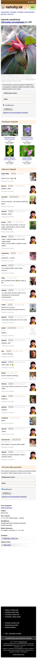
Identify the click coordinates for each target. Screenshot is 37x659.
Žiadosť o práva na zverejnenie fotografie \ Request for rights (18, 80)
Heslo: (6, 99)
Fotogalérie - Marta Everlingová (26, 12)
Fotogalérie (13, 12)
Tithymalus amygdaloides (13, 22)
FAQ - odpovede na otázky (13, 633)
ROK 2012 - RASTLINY (7, 14)
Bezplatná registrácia (21, 112)
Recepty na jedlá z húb (12, 623)
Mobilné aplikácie (10, 627)
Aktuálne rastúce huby (12, 612)
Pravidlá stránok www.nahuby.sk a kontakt (18, 638)
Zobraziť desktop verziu (18, 654)
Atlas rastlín (7, 545)
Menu (33, 7)
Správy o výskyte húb (11, 610)
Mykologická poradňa (11, 625)
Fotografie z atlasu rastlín (13, 616)
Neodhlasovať (9, 105)
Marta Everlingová (6, 508)
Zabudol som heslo (9, 112)
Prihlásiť (32, 2)
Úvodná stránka (5, 12)
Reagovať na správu (7, 181)
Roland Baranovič (22, 641)
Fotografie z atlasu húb (12, 614)
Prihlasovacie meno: (10, 93)
